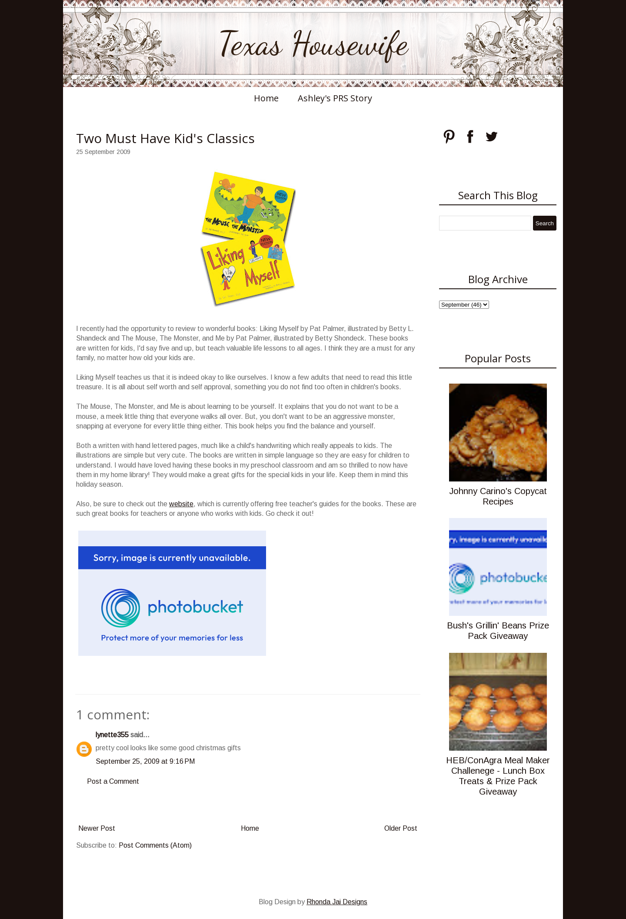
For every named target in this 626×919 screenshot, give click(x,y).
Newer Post (96, 828)
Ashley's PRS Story (335, 98)
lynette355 (112, 735)
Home (266, 98)
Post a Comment (113, 781)
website (181, 504)
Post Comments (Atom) (155, 845)
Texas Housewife (313, 43)
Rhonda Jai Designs (336, 902)
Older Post (400, 828)
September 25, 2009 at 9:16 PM (145, 761)
